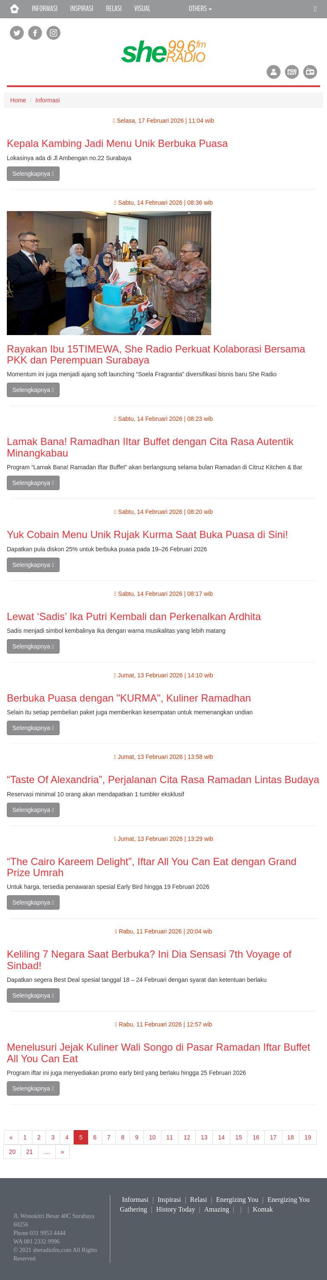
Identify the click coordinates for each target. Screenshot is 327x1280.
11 (169, 1137)
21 (29, 1151)
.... (46, 1151)
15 (238, 1137)
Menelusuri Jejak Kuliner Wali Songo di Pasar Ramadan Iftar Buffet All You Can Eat (158, 1052)
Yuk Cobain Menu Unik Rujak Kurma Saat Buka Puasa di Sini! (147, 534)
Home (18, 100)
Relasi (198, 1199)
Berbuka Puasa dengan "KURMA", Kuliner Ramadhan (129, 698)
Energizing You (237, 1199)
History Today (175, 1209)
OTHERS (200, 8)
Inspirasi (169, 1199)
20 (12, 1151)
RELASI (114, 8)
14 (221, 1137)
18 (290, 1137)
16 (255, 1137)
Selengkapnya (33, 173)
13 (204, 1137)
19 (307, 1137)
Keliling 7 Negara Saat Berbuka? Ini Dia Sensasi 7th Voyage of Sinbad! (149, 959)
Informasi (47, 100)
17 (273, 1137)
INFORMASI (44, 8)
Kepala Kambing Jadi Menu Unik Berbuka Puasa (117, 143)
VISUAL (143, 8)
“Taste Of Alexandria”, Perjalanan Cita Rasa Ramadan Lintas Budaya (163, 779)
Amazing (216, 1209)
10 (152, 1137)
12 (187, 1137)
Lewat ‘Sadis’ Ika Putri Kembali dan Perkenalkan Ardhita (134, 616)
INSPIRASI (81, 8)
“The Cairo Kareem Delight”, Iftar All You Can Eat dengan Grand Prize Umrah (151, 867)
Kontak (263, 1209)
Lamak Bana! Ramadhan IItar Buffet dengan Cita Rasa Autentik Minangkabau (150, 447)
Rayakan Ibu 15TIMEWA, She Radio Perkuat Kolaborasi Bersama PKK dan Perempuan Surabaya (156, 354)
